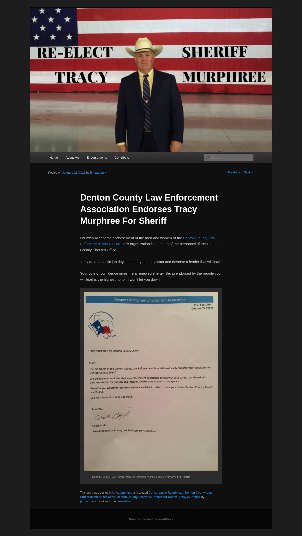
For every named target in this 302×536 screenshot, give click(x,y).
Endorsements (97, 157)
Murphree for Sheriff (163, 497)
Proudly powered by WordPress (151, 519)
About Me (72, 157)
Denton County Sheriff (132, 497)
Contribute (122, 157)
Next (249, 172)
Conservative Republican (166, 492)
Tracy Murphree (189, 497)
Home (53, 157)
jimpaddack (98, 172)
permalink (123, 501)
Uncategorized (122, 492)
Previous (232, 172)
